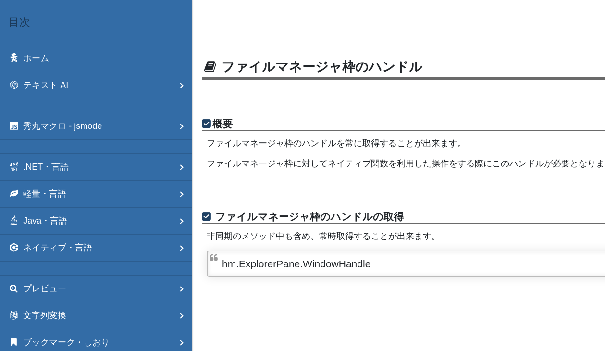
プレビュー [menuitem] (100, 289)
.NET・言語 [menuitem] (100, 167)
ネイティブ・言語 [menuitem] (100, 248)
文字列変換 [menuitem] (100, 315)
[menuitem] (96, 58)
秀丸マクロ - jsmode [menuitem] (100, 126)
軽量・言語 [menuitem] (100, 194)
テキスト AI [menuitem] (100, 85)
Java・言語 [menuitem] (100, 221)
